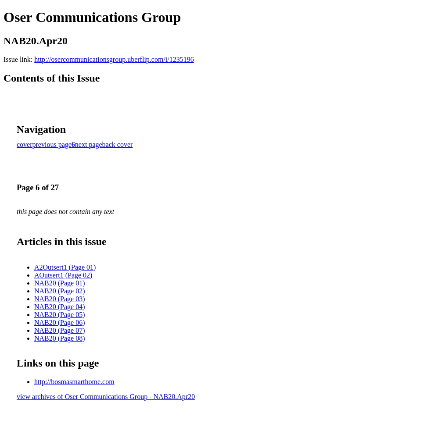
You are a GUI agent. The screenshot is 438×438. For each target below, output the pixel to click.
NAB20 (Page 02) (59, 291)
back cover (117, 144)
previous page (52, 144)
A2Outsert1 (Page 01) (65, 267)
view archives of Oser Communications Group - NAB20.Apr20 (106, 396)
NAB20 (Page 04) (59, 306)
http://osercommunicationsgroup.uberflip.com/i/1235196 (114, 59)
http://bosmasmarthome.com (74, 381)
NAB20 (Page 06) (59, 322)
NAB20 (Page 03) (59, 299)
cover (24, 144)
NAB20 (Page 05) (59, 314)
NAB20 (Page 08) (59, 338)
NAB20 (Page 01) (59, 283)
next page (88, 144)
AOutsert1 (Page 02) (63, 275)
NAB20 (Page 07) (59, 330)
